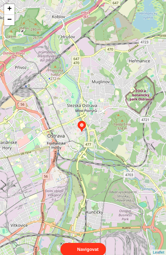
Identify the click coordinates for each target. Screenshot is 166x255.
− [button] (9, 20)
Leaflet (158, 246)
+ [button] (9, 9)
